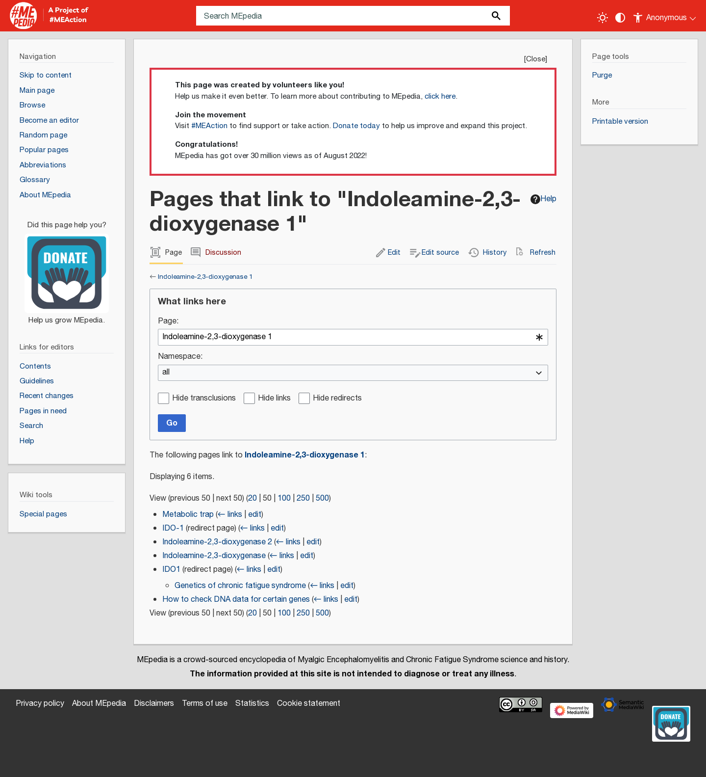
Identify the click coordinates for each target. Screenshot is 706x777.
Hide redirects (337, 398)
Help (543, 199)
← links (230, 515)
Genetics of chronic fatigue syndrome (240, 586)
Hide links (274, 398)
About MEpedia (99, 703)
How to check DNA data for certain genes (236, 599)
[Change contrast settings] (620, 18)
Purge (602, 75)
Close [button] (535, 59)
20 (252, 498)
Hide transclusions (204, 398)
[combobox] (353, 337)
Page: (168, 321)
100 (284, 498)
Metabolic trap (188, 515)
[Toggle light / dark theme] (602, 18)
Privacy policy (40, 703)
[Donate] (67, 268)
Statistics (252, 703)
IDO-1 (173, 528)
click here (440, 96)
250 (303, 498)
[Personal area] (665, 16)
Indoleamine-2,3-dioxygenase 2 (217, 542)
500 (322, 498)
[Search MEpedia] (353, 16)
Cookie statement (308, 703)
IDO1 (171, 569)
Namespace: (180, 357)
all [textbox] (166, 372)
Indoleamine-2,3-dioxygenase (214, 556)
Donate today (356, 126)
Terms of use (204, 703)
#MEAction (209, 126)
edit (254, 515)
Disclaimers (154, 703)
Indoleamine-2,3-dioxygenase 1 (205, 277)
